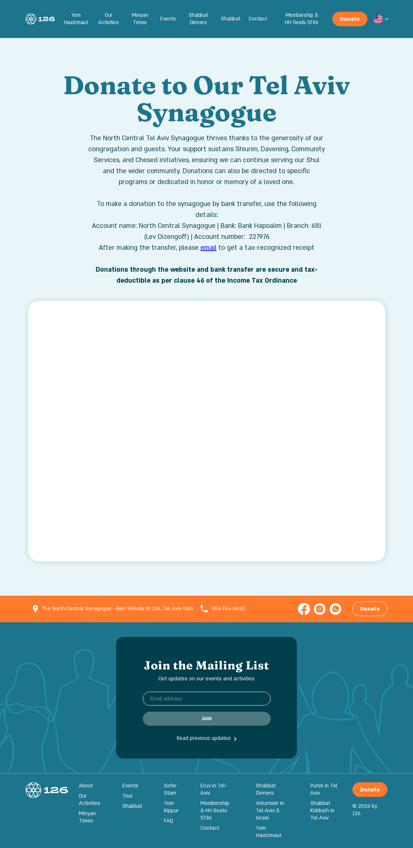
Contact (258, 18)
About (86, 785)
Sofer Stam (170, 789)
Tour (127, 795)
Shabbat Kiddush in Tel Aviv (322, 810)
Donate (350, 19)
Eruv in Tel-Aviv (213, 789)
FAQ (168, 820)
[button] (378, 19)
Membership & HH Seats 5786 (301, 19)
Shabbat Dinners (198, 19)
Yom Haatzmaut (76, 19)
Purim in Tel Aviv (323, 789)
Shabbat (230, 18)
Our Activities (108, 19)
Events (168, 18)
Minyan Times (140, 19)
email (208, 248)
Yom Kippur (171, 807)
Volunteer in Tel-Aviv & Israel (270, 810)
